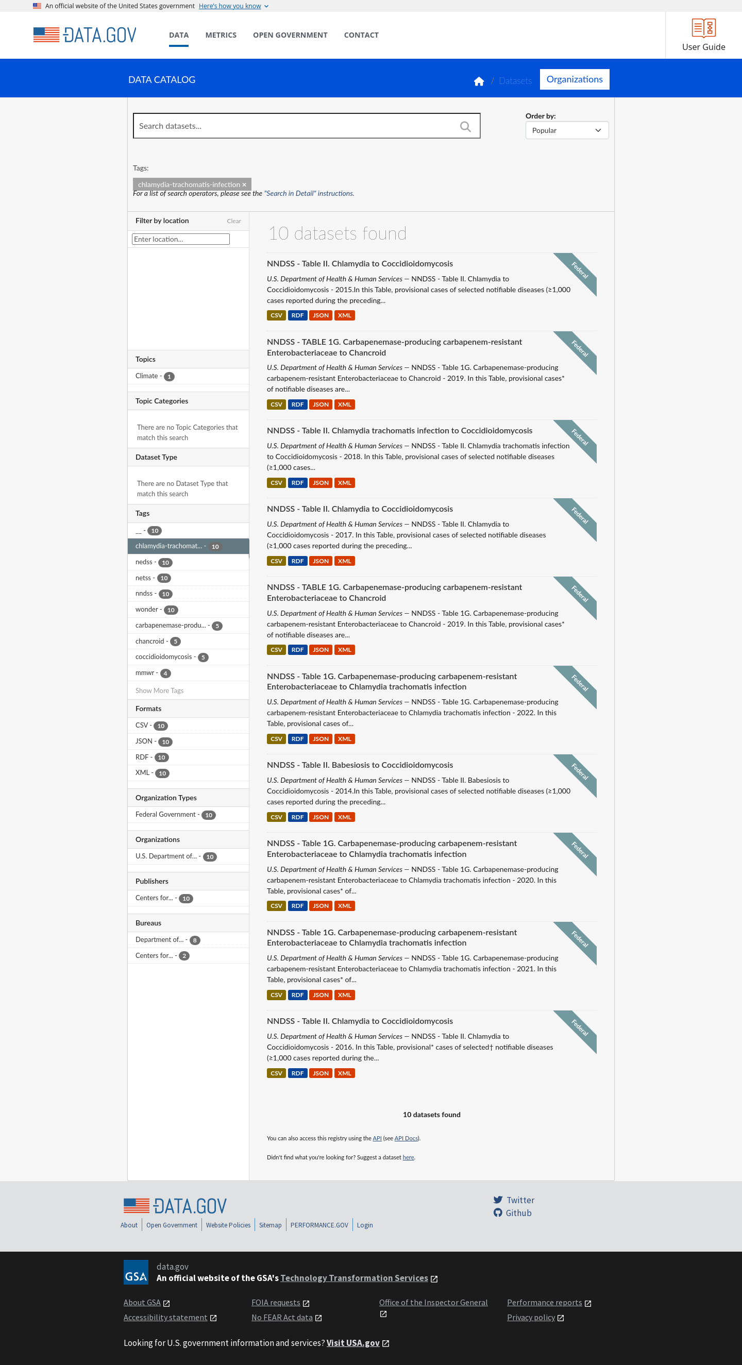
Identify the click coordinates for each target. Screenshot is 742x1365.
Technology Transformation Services (354, 1278)
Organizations (575, 79)
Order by (540, 115)
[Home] (84, 35)
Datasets (515, 80)
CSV (276, 315)
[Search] (465, 126)
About (129, 1225)
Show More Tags (159, 690)
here (408, 1157)
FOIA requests (275, 1302)
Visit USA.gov (353, 1343)
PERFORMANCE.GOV (319, 1225)
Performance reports (544, 1302)
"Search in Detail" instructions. (309, 193)
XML (344, 315)
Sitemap (270, 1225)
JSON (321, 315)
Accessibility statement (166, 1317)
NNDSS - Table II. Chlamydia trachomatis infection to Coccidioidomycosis (400, 430)
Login (365, 1225)
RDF (298, 315)
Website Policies (228, 1225)
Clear (234, 221)
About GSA (142, 1302)
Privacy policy (531, 1317)
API (377, 1138)
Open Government (171, 1225)
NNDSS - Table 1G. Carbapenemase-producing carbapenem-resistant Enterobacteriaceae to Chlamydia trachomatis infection (392, 681)
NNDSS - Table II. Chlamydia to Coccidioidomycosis (360, 263)
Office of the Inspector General (433, 1302)
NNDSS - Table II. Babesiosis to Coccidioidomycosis (360, 764)
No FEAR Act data (282, 1317)
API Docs (406, 1138)
